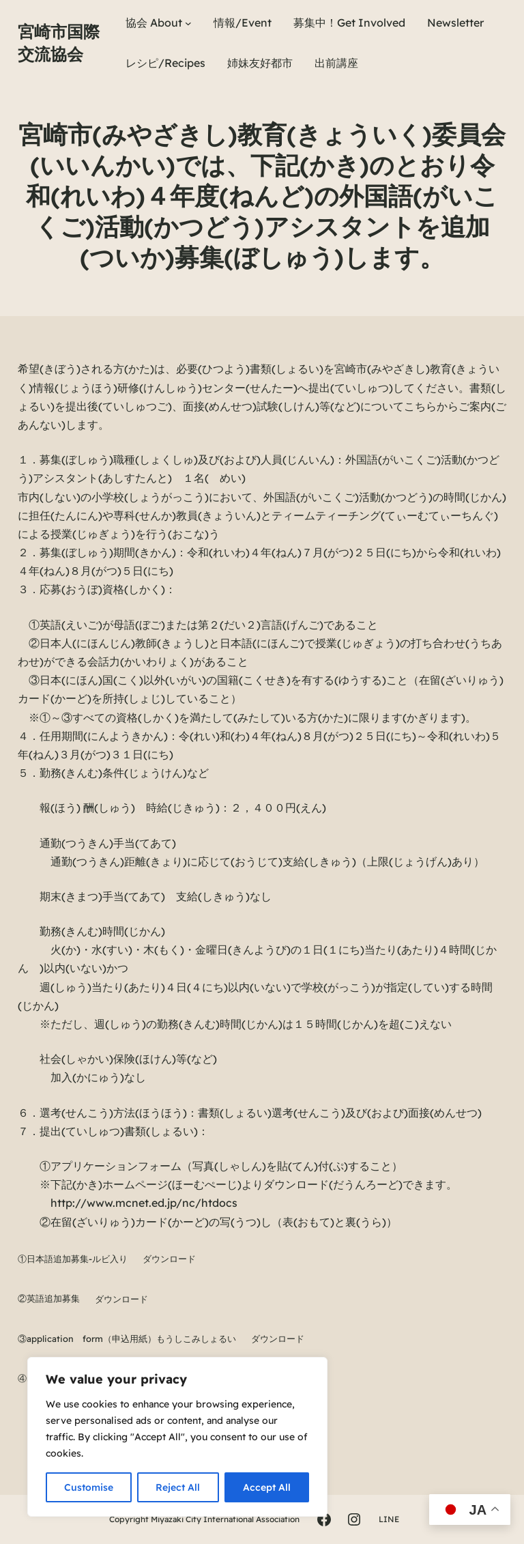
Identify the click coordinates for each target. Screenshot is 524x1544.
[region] (177, 1437)
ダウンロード (169, 1258)
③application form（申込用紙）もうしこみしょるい (127, 1338)
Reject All (178, 1487)
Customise (88, 1487)
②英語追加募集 (49, 1298)
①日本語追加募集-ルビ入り (73, 1258)
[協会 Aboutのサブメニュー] (188, 23)
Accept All (267, 1487)
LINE (389, 1519)
